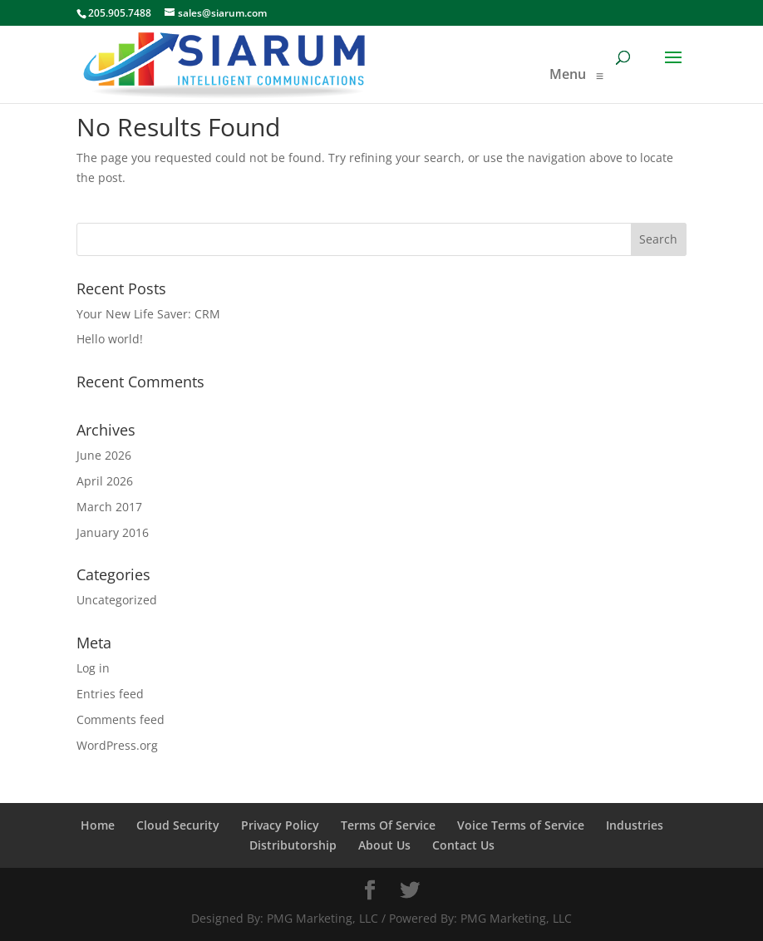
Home (98, 825)
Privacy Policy (280, 825)
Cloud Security (177, 825)
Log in (93, 668)
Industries (634, 825)
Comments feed (120, 719)
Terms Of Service (388, 825)
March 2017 (109, 507)
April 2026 (104, 481)
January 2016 (112, 532)
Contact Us (463, 845)
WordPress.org (117, 745)
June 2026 (103, 455)
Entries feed (110, 694)
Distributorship (293, 845)
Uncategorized (116, 600)
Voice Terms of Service (520, 825)
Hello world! (109, 339)
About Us (384, 845)
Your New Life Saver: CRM (148, 314)
